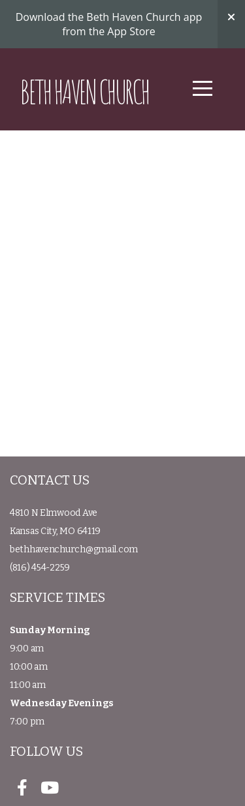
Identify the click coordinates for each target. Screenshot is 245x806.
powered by (123, 790)
